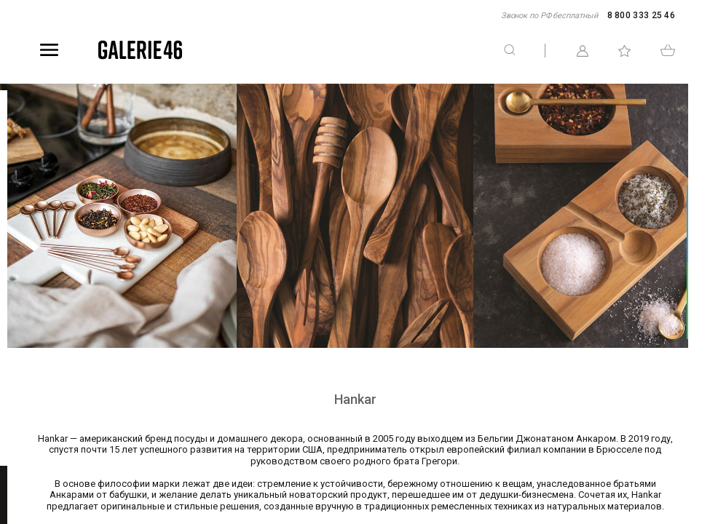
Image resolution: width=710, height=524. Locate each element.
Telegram (700, 224)
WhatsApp (700, 300)
